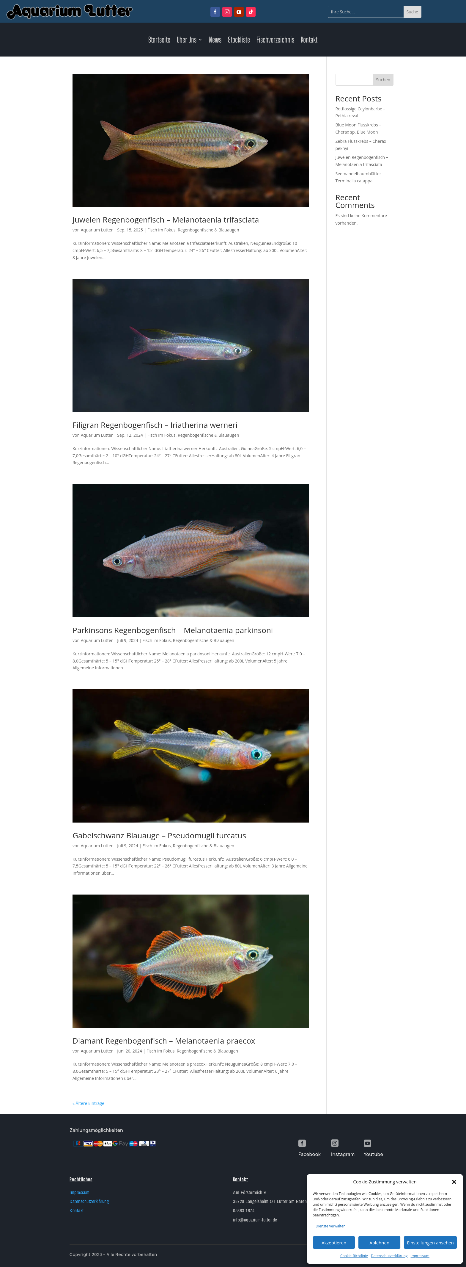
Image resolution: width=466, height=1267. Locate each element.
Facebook (309, 1154)
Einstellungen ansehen (430, 1243)
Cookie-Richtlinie (354, 1255)
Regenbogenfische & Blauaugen (208, 230)
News (215, 40)
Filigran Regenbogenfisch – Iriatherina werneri (155, 424)
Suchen (383, 79)
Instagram (343, 1154)
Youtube (373, 1154)
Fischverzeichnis (275, 40)
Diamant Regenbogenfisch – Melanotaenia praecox (164, 1040)
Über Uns (186, 40)
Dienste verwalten (331, 1226)
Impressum (420, 1255)
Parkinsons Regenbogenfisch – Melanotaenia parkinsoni (173, 630)
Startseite (159, 40)
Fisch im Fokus (161, 230)
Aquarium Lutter (97, 230)
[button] (454, 1182)
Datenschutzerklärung (389, 1255)
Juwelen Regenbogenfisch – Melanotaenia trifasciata (166, 219)
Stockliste (239, 40)
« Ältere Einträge (88, 1103)
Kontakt (309, 40)
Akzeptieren (334, 1243)
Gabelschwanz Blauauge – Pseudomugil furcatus (159, 835)
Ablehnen (379, 1243)
